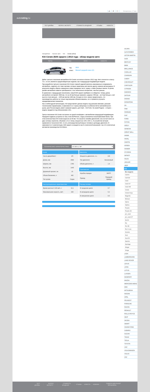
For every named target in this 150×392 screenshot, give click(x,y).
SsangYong (129, 327)
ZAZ (125, 357)
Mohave (127, 199)
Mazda (126, 280)
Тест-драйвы (49, 25)
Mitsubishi (128, 290)
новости (104, 61)
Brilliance (128, 69)
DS (125, 105)
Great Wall (129, 132)
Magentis (128, 196)
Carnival (127, 177)
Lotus (126, 270)
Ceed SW (128, 187)
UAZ (125, 347)
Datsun (127, 95)
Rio (126, 223)
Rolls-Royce (129, 314)
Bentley (127, 62)
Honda (127, 145)
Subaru (127, 330)
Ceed (126, 181)
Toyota (127, 344)
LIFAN (126, 267)
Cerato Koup (129, 193)
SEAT (126, 317)
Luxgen (127, 274)
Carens (127, 174)
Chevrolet (128, 82)
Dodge (127, 99)
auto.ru (23, 18)
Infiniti (127, 155)
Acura (126, 49)
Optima (127, 205)
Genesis (127, 129)
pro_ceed (128, 214)
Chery (126, 79)
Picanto (127, 208)
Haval (126, 139)
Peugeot (127, 300)
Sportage (128, 244)
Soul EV (127, 238)
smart (126, 324)
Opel (126, 297)
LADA (126, 253)
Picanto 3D (128, 211)
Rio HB (127, 226)
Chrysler (128, 85)
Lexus (126, 263)
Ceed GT (128, 184)
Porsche (128, 304)
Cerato (127, 190)
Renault (127, 310)
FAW (126, 109)
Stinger (127, 247)
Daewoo (127, 92)
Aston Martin (129, 55)
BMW (126, 65)
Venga (127, 250)
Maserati (128, 277)
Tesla (126, 340)
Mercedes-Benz (130, 284)
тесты (50, 61)
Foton (126, 122)
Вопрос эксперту (65, 25)
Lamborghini (129, 257)
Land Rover (129, 260)
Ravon (126, 307)
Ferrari (127, 112)
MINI (126, 287)
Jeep (126, 165)
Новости (110, 25)
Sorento (127, 232)
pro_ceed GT (129, 217)
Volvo (126, 354)
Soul (126, 235)
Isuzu (126, 159)
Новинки (96, 384)
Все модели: (129, 172)
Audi (126, 59)
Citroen (127, 89)
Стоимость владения (83, 25)
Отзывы (99, 25)
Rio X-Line (128, 229)
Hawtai (127, 142)
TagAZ (126, 337)
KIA (125, 169)
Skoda (126, 320)
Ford (126, 119)
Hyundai (127, 152)
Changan (128, 75)
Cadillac (127, 72)
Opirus (127, 202)
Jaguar (127, 162)
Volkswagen (129, 350)
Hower (127, 149)
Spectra (127, 241)
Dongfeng (128, 102)
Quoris (127, 220)
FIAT (125, 115)
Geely (126, 125)
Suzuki (127, 334)
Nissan (127, 294)
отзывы (68, 61)
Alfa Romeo (129, 52)
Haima (126, 135)
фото (85, 61)
